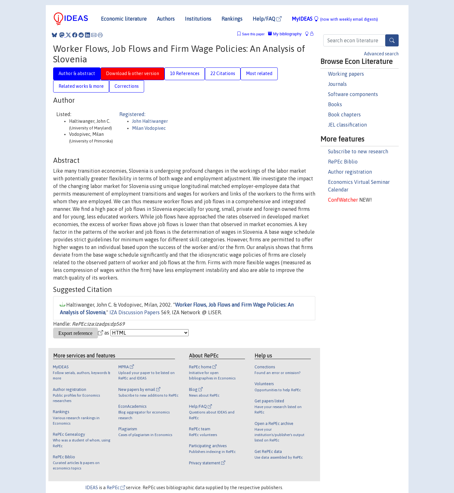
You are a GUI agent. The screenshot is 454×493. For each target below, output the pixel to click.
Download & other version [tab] (132, 73)
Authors (166, 19)
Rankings (231, 19)
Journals (337, 84)
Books (335, 104)
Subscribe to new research (358, 151)
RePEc (116, 487)
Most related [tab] (259, 73)
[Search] (392, 40)
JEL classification (347, 125)
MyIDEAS (335, 19)
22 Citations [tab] (222, 73)
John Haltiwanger (150, 121)
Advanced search (381, 53)
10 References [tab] (184, 73)
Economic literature (124, 19)
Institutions (198, 19)
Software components (353, 94)
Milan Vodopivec (149, 128)
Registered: (132, 114)
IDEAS (91, 487)
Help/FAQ (267, 19)
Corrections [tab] (127, 86)
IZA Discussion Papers (134, 312)
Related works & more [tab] (81, 86)
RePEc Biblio (343, 161)
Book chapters (344, 114)
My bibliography (285, 33)
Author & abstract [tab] (77, 73)
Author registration (350, 172)
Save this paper (253, 34)
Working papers (346, 74)
